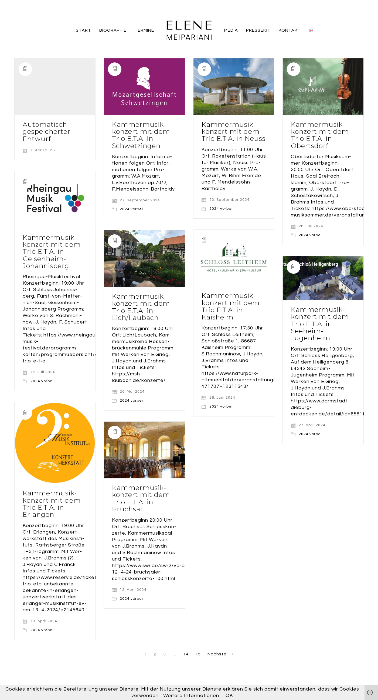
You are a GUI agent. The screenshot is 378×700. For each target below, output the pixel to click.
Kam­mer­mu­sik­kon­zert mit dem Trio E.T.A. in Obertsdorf (320, 135)
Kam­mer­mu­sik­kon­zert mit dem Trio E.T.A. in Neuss (233, 131)
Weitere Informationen (191, 695)
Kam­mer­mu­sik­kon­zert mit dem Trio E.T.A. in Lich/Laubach (141, 307)
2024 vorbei (131, 209)
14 (186, 654)
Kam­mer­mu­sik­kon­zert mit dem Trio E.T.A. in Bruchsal (141, 499)
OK (229, 695)
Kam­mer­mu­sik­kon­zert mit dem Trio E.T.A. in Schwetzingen (141, 135)
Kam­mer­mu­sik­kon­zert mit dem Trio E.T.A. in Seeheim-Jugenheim (320, 324)
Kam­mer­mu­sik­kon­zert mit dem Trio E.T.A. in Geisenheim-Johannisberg (52, 252)
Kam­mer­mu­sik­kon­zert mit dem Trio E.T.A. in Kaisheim (231, 306)
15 (198, 654)
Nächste (220, 654)
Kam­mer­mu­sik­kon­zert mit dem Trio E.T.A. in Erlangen (52, 504)
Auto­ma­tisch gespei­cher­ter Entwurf (46, 131)
